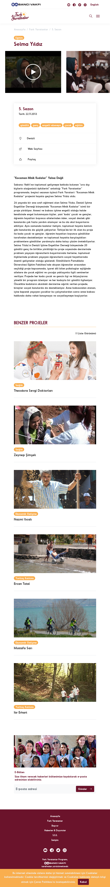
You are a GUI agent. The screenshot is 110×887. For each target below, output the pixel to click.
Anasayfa (19, 29)
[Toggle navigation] (97, 16)
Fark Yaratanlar (38, 29)
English (94, 4)
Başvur (55, 825)
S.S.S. (55, 835)
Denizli (27, 138)
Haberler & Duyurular (55, 830)
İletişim (55, 840)
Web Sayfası (30, 148)
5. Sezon (56, 29)
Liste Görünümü (85, 333)
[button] (33, 72)
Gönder (85, 789)
